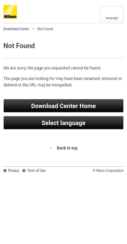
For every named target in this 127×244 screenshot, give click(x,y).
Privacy (13, 170)
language (112, 18)
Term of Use (36, 170)
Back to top (67, 148)
